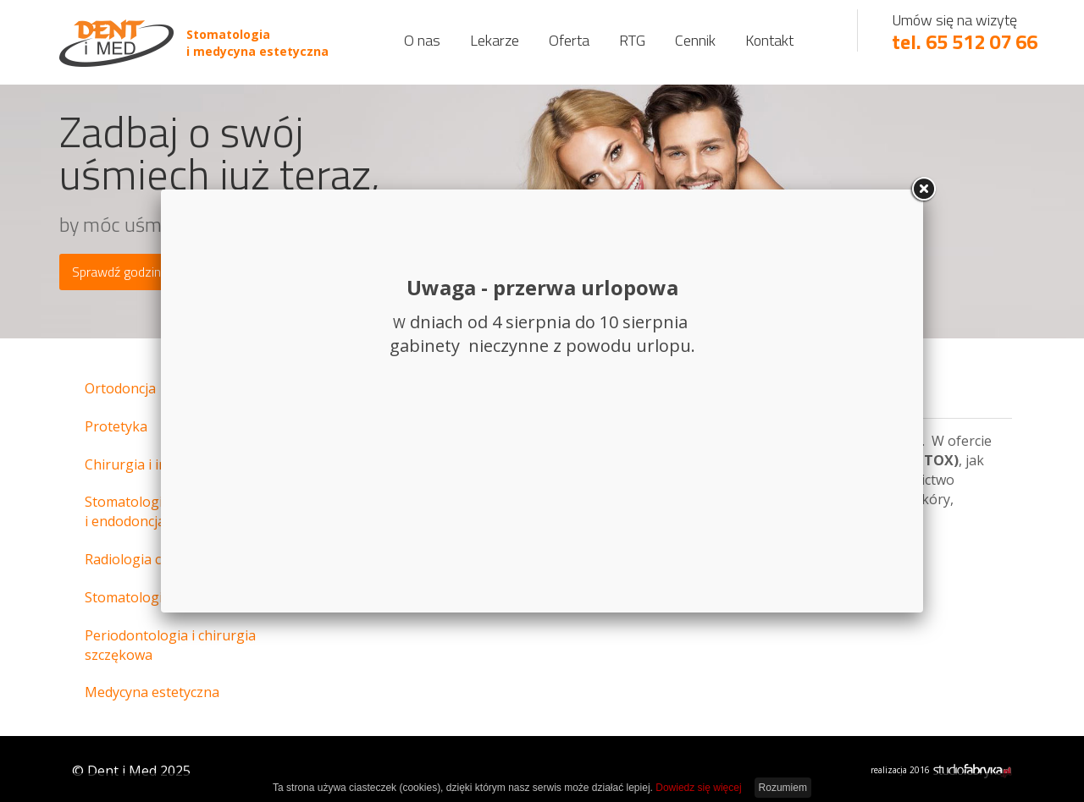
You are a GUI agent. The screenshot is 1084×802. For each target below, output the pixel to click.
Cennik (695, 40)
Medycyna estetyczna (152, 692)
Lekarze (494, 40)
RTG (632, 40)
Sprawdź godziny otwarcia (146, 271)
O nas (422, 40)
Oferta (569, 40)
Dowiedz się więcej (698, 788)
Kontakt (769, 40)
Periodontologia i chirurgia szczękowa (170, 645)
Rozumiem (783, 788)
